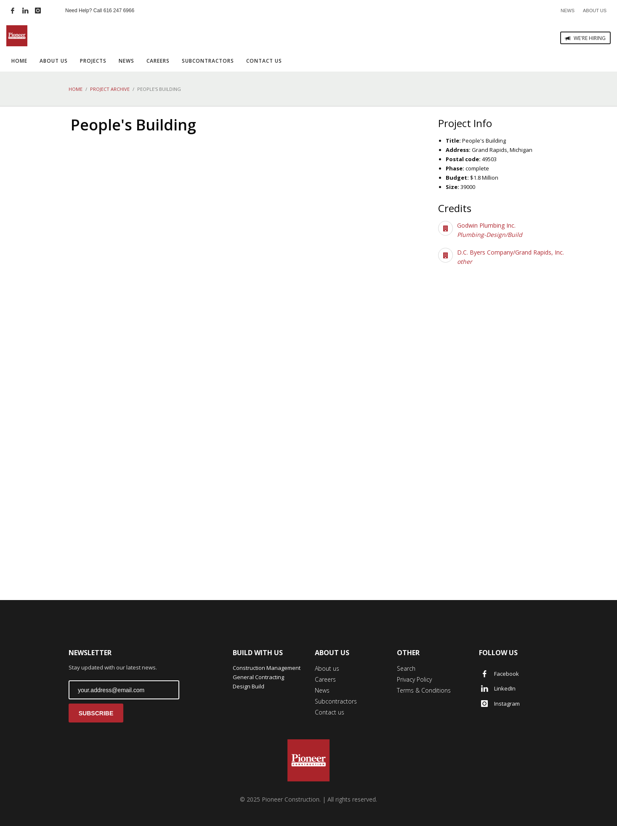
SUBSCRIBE (96, 713)
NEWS (567, 10)
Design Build (248, 686)
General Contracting (258, 677)
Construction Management (267, 668)
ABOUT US (594, 10)
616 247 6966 (119, 10)
